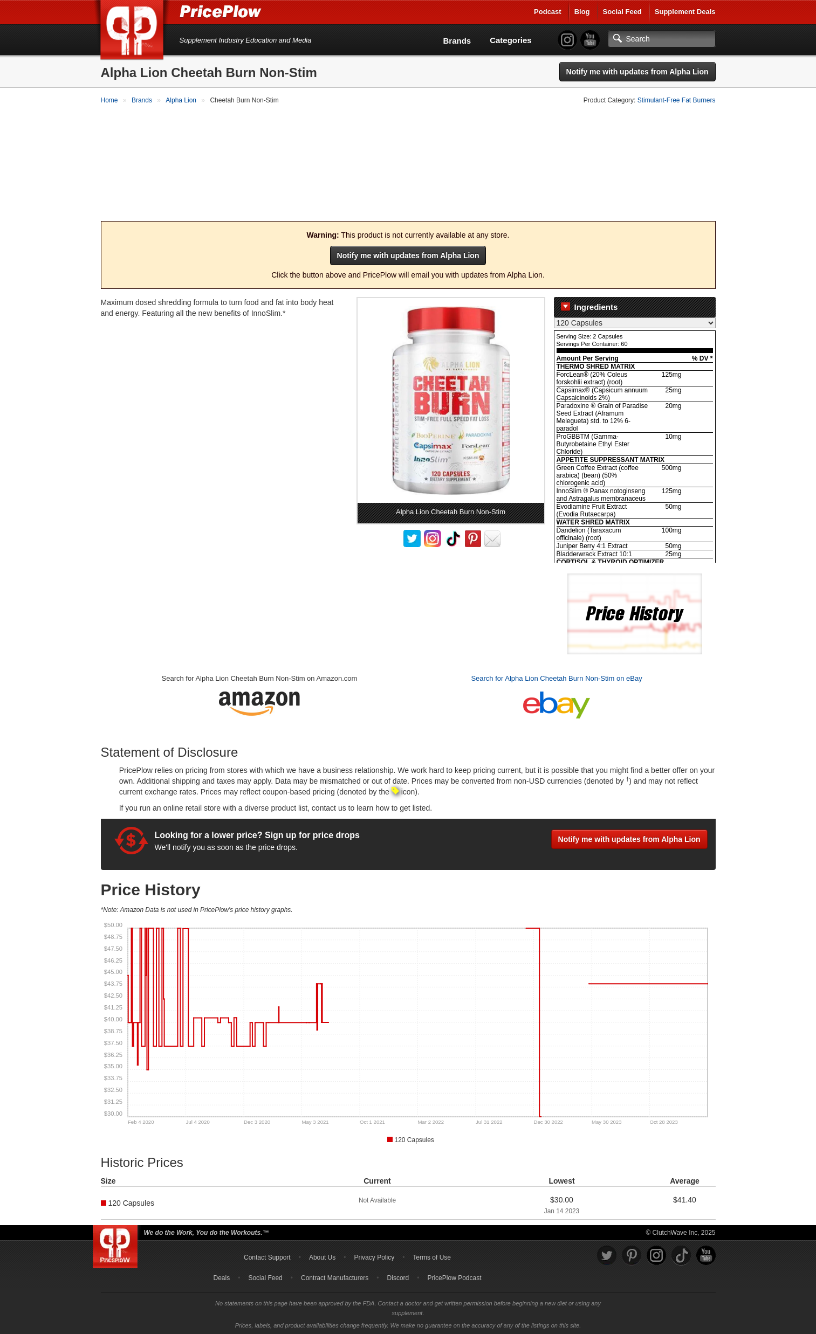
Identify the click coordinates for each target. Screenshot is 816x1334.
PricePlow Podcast (454, 1276)
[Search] (662, 38)
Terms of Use (432, 1256)
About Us (322, 1256)
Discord (398, 1276)
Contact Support (267, 1256)
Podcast (547, 12)
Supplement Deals (685, 12)
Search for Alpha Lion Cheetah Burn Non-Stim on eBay (556, 677)
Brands (457, 40)
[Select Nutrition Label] (635, 321)
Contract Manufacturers (334, 1276)
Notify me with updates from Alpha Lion (637, 71)
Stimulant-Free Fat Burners (676, 100)
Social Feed (622, 12)
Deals (222, 1276)
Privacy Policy (374, 1256)
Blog (582, 12)
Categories (511, 40)
